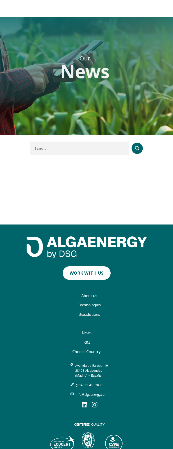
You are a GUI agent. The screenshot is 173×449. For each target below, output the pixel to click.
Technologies (89, 304)
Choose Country (86, 351)
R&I (86, 342)
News (86, 332)
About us (89, 295)
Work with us (87, 273)
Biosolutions (89, 314)
